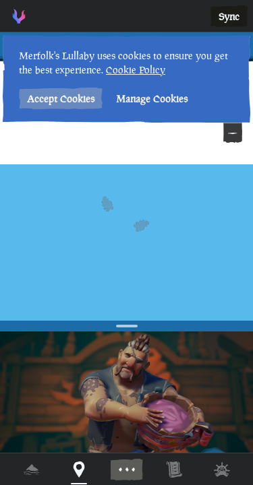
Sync (229, 16)
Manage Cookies (152, 99)
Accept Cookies (60, 99)
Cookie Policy (135, 70)
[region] (126, 242)
